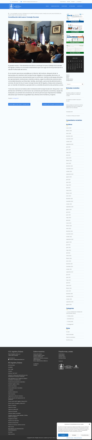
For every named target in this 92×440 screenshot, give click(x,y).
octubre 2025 (69, 141)
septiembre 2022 (69, 239)
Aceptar (63, 435)
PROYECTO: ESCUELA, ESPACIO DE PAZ (16, 424)
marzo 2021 (68, 285)
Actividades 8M (69, 111)
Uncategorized (55, 13)
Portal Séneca (63, 1)
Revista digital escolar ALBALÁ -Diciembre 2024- (19, 104)
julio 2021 (68, 274)
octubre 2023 (69, 204)
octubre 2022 (69, 236)
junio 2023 (68, 214)
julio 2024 (68, 179)
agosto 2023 (69, 209)
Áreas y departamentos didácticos (40, 360)
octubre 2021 (69, 269)
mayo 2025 (68, 152)
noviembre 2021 (69, 266)
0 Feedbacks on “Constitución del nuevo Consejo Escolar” (36, 13)
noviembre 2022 (69, 233)
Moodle (73, 1)
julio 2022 (68, 244)
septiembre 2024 (69, 174)
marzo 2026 (68, 128)
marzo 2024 (68, 190)
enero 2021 (68, 291)
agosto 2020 (69, 304)
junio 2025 (68, 149)
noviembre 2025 (69, 138)
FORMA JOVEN (70, 316)
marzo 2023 (68, 223)
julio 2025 (68, 147)
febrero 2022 (69, 258)
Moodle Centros (62, 356)
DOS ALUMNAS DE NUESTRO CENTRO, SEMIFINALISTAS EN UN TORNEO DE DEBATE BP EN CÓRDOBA (74, 106)
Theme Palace (52, 437)
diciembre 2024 (69, 166)
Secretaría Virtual (62, 358)
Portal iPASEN (61, 355)
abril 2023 (68, 220)
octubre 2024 (69, 171)
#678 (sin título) (11, 365)
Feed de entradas (70, 334)
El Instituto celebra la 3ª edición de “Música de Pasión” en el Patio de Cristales (73, 94)
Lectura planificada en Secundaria (15, 388)
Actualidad (72, 6)
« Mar (74, 70)
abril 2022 (68, 252)
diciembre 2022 (69, 231)
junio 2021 (68, 277)
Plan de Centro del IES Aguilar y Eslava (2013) (17, 401)
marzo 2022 (68, 255)
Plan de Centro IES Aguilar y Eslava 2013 (16, 403)
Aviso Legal (10, 369)
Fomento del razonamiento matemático (16, 382)
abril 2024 (68, 187)
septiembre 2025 (69, 144)
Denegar (74, 435)
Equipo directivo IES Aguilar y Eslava (17, 15)
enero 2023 (68, 228)
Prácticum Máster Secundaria (14, 413)
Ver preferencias (84, 435)
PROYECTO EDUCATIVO (13, 422)
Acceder (68, 331)
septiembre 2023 (69, 206)
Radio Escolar (11, 426)
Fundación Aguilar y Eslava (13, 384)
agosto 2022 (69, 242)
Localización (10, 390)
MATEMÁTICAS (70, 318)
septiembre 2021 (69, 272)
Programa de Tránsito (12, 418)
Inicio (47, 6)
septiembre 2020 (69, 301)
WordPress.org (69, 340)
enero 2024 (68, 195)
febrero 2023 (69, 225)
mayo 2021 (68, 280)
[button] (89, 424)
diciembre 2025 (69, 136)
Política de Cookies (12, 407)
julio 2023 (68, 212)
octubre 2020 (69, 299)
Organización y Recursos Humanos (15, 396)
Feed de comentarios (70, 337)
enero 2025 (68, 163)
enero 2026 (68, 133)
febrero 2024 (69, 193)
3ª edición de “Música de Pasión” (73, 115)
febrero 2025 (69, 160)
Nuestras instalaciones (13, 392)
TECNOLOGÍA (70, 321)
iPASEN (68, 1)
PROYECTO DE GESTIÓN (13, 420)
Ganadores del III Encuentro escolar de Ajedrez (53, 104)
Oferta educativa (11, 394)
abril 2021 (68, 282)
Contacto (79, 6)
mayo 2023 (68, 217)
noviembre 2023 (69, 201)
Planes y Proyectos (12, 405)
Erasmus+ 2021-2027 (12, 373)
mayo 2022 (68, 250)
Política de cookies (69, 437)
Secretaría (64, 6)
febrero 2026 (69, 130)
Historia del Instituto (12, 386)
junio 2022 (68, 247)
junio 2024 (68, 182)
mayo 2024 (68, 185)
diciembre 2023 (69, 198)
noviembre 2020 (69, 296)
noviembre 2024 (69, 168)
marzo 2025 (68, 157)
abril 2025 (68, 155)
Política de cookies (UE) (13, 409)
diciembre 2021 (69, 263)
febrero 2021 (69, 288)
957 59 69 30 (15, 1)
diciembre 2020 (69, 293)
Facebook (79, 1)
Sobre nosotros (55, 6)
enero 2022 (68, 261)
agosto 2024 (69, 176)
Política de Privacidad (78, 437)
